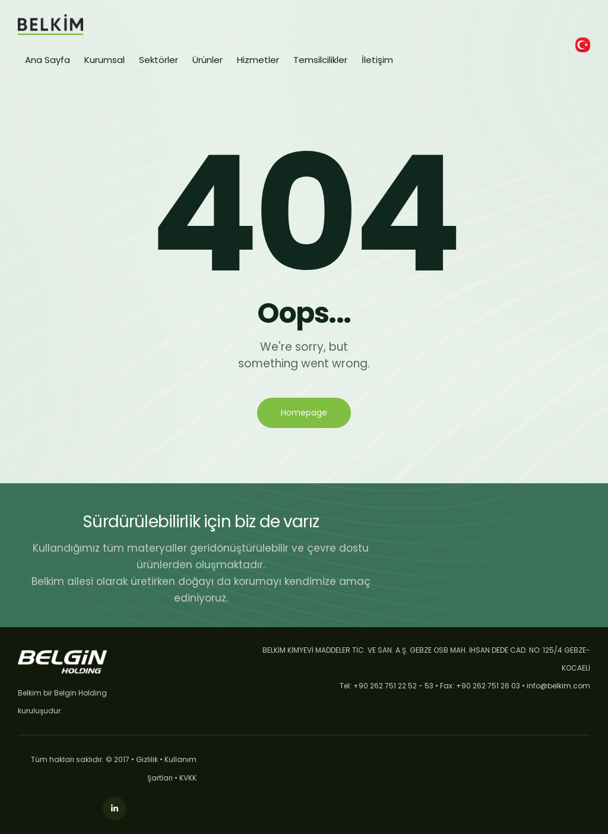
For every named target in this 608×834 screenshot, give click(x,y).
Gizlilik (147, 759)
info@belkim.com (558, 686)
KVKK (188, 778)
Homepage (304, 412)
